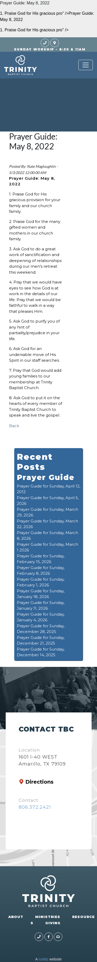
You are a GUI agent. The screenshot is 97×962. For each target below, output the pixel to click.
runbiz (43, 959)
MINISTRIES (47, 917)
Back (14, 425)
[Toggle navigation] (85, 65)
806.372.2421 (35, 807)
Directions (39, 782)
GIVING (53, 923)
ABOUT (15, 917)
